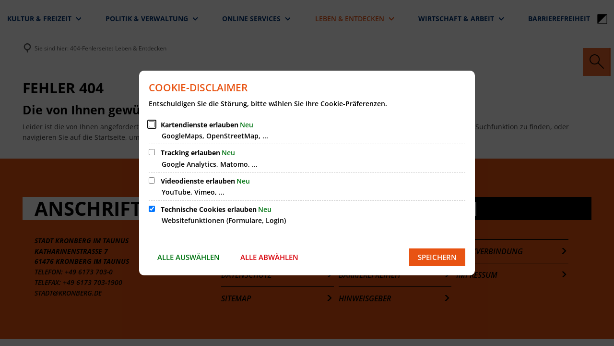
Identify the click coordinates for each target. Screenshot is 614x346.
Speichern (437, 257)
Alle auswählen (188, 257)
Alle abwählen (269, 257)
